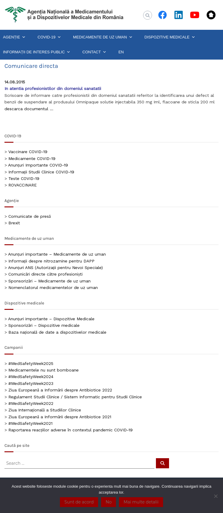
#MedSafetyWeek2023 (30, 383)
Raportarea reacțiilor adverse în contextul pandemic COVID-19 (70, 430)
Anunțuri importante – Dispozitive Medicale (51, 318)
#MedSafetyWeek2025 (30, 363)
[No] (216, 496)
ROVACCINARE (22, 185)
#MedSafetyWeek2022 (30, 403)
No (109, 502)
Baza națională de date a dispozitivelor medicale (57, 332)
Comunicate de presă (29, 216)
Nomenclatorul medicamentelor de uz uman (53, 287)
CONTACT (94, 52)
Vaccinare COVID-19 (27, 151)
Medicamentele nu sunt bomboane (43, 370)
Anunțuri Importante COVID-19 (38, 165)
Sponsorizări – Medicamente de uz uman (49, 281)
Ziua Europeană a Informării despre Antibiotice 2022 (60, 390)
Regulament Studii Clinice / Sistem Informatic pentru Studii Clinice (75, 396)
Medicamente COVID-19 (31, 158)
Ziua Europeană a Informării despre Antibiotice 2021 (59, 416)
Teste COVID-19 (23, 178)
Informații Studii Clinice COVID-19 (41, 172)
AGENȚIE (14, 37)
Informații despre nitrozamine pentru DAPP (51, 261)
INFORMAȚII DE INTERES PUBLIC (36, 52)
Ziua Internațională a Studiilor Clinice (44, 410)
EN (121, 52)
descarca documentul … (28, 108)
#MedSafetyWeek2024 (30, 376)
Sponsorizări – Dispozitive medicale (44, 325)
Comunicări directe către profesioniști (45, 274)
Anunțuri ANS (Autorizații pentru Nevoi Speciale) (55, 267)
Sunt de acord (79, 502)
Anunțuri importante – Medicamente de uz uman (57, 254)
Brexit (14, 222)
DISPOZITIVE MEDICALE (170, 37)
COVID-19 (49, 37)
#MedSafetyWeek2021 (30, 423)
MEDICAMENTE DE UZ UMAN (103, 37)
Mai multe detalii (140, 502)
